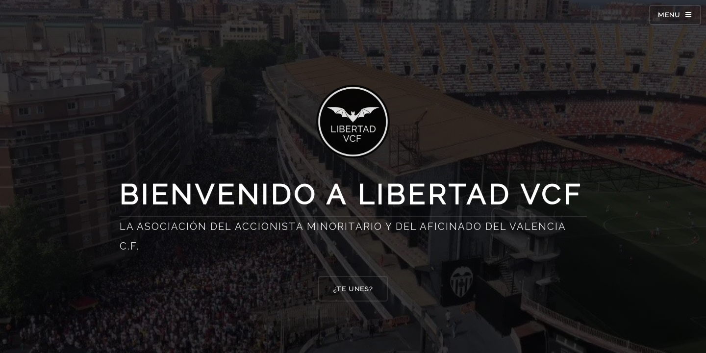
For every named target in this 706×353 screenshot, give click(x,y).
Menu (669, 15)
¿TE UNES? (353, 289)
